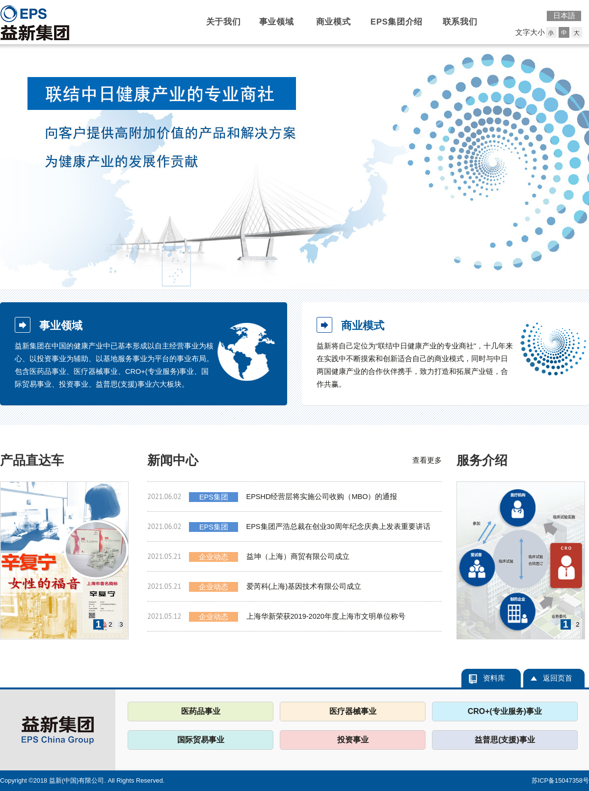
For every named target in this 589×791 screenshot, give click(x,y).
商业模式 (333, 21)
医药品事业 (200, 711)
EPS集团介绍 (397, 21)
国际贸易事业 (200, 740)
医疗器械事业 (352, 711)
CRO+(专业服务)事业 (505, 711)
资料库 (494, 678)
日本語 (564, 16)
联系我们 (460, 21)
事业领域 (276, 21)
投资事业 (353, 740)
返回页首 (557, 678)
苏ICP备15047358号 (560, 780)
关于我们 (223, 21)
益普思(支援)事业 (505, 740)
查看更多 (427, 460)
